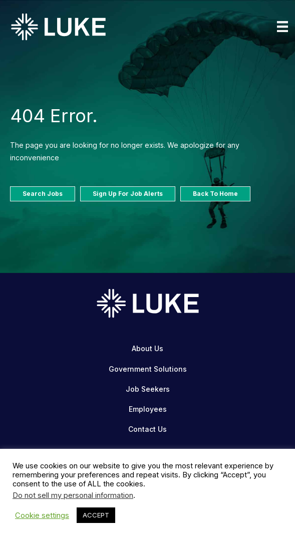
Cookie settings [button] (42, 515)
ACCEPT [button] (96, 515)
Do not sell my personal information (73, 495)
